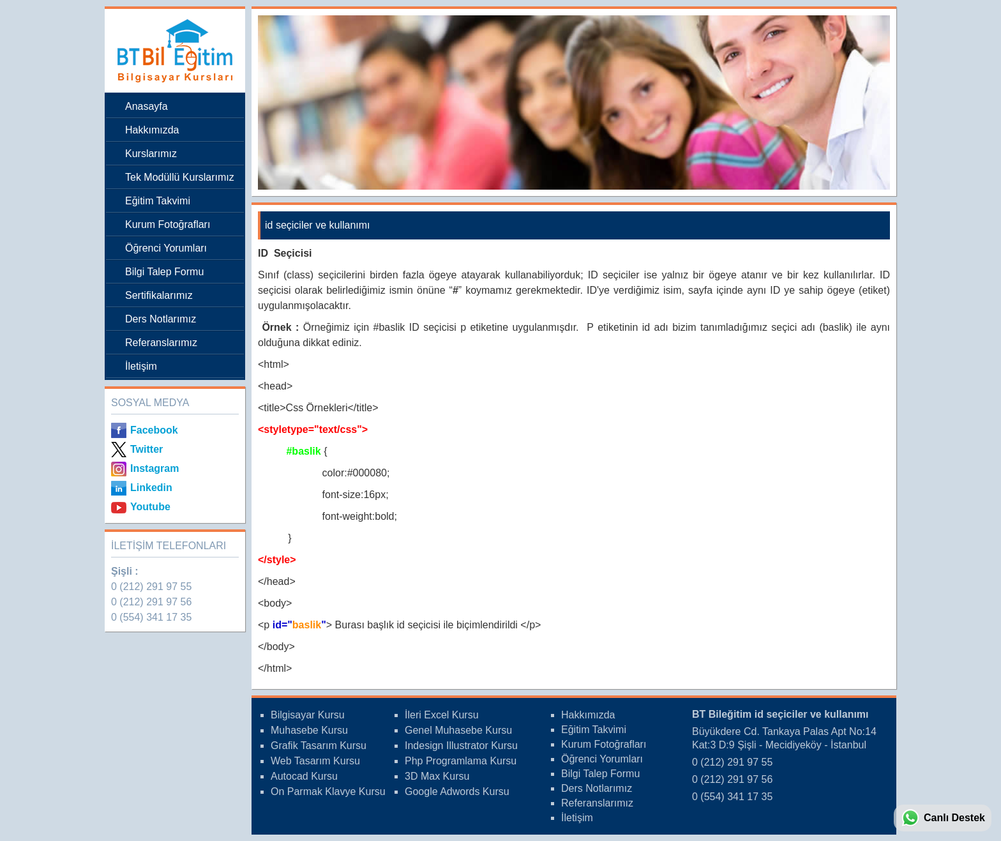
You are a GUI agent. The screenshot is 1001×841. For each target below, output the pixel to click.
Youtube (150, 506)
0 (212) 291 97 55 (151, 586)
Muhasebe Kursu (309, 730)
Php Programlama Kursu (460, 760)
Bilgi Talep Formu (164, 271)
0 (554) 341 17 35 (151, 617)
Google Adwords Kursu (457, 791)
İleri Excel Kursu (442, 714)
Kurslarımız (151, 153)
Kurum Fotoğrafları (167, 224)
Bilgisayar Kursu (308, 714)
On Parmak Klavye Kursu (328, 791)
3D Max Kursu (437, 776)
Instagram (154, 468)
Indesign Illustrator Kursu (461, 745)
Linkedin (151, 487)
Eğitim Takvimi (157, 200)
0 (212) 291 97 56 (151, 601)
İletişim (141, 366)
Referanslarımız (161, 342)
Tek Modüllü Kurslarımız (179, 177)
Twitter (146, 449)
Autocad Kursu (304, 776)
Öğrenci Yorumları (166, 248)
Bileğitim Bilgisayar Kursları (172, 51)
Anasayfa (146, 106)
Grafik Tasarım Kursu (318, 745)
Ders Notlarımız (160, 319)
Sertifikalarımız (159, 295)
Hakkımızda (152, 130)
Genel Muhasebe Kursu (458, 730)
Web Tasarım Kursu (315, 760)
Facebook (154, 430)
